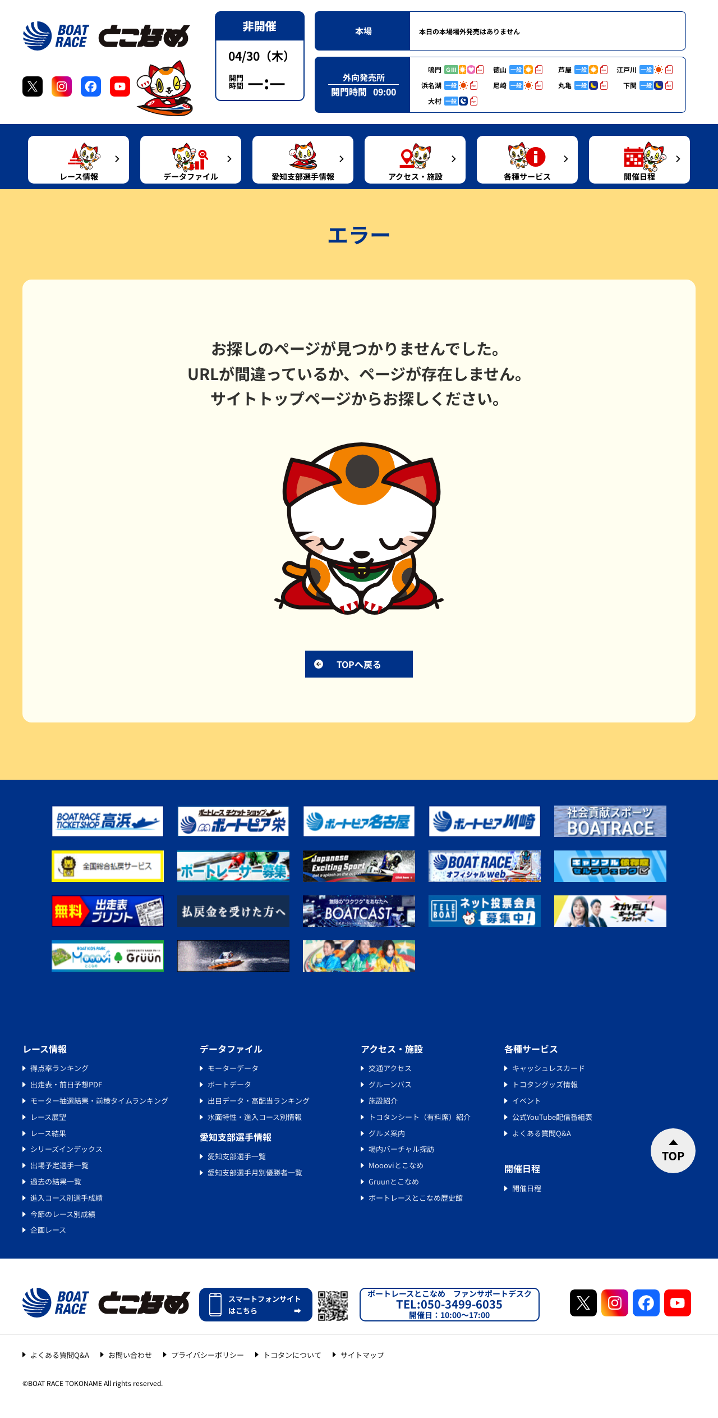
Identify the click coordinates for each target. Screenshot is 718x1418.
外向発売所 (364, 77)
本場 (363, 30)
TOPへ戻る (359, 664)
